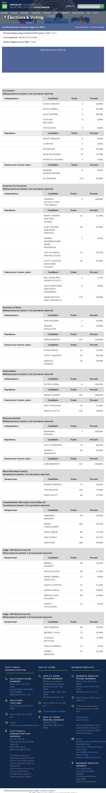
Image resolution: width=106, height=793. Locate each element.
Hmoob (14, 13)
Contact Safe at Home (54, 711)
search (69, 6)
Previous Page (97, 27)
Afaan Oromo (78, 13)
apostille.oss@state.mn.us (89, 747)
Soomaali (24, 13)
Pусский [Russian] (47, 13)
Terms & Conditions (47, 791)
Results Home (81, 27)
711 (29, 694)
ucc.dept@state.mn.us (87, 752)
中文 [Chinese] (56, 13)
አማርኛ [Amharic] (95, 13)
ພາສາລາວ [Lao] (65, 13)
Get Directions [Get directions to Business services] (83, 768)
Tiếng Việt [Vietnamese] (35, 13)
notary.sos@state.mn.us (88, 757)
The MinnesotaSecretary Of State (30, 6)
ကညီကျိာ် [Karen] (51, 16)
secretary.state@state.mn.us (24, 725)
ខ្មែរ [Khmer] (88, 13)
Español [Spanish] (4, 13)
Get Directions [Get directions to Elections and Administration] (17, 739)
